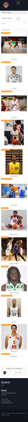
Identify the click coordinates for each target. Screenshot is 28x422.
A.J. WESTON (14, 146)
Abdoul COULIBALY (14, 263)
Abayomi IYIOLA (14, 234)
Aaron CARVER (14, 176)
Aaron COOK (14, 205)
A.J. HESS (14, 88)
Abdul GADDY (14, 351)
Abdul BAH (14, 322)
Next (21, 372)
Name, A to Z (7, 30)
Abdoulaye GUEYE (14, 292)
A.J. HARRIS (14, 59)
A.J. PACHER (14, 117)
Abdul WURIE (14, 356)
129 (16, 372)
